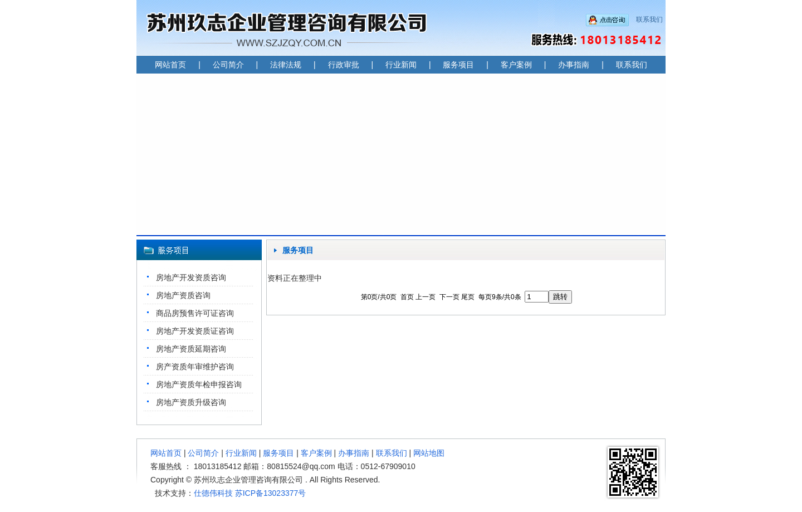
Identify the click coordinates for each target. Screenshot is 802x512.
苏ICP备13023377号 (270, 493)
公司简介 (228, 64)
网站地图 (428, 452)
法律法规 (285, 64)
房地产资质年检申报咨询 (199, 384)
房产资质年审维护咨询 (195, 366)
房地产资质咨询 (183, 295)
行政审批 (343, 64)
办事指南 (573, 64)
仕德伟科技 (213, 493)
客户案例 (516, 64)
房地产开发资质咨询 (191, 277)
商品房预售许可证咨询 (195, 313)
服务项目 (458, 64)
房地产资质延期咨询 (191, 348)
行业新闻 (401, 64)
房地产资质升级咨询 (191, 402)
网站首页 (170, 64)
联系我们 (649, 19)
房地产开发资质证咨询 (195, 330)
